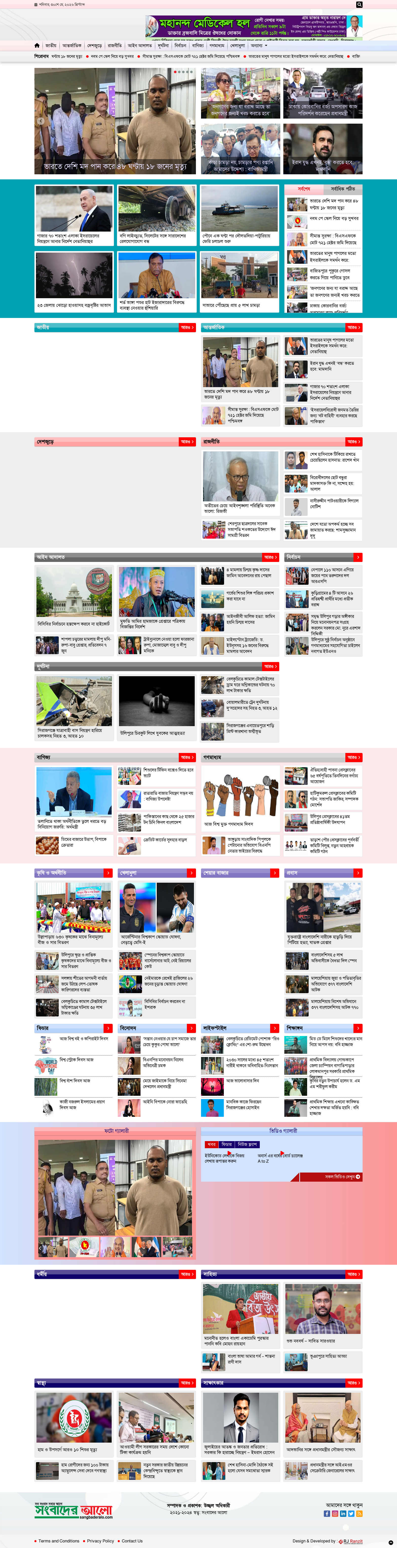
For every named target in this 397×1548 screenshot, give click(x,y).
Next (189, 1248)
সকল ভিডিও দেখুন (342, 1177)
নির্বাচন (180, 46)
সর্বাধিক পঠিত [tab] (343, 189)
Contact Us (132, 1541)
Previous (41, 1248)
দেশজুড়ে (94, 46)
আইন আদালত (140, 46)
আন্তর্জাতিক (72, 46)
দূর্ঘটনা (163, 46)
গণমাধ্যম (217, 46)
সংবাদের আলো (214, 1513)
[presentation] (41, 121)
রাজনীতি (115, 46)
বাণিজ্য (198, 46)
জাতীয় (51, 46)
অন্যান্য (256, 46)
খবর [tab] (211, 1144)
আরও (187, 327)
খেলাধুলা (237, 46)
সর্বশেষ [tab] (304, 189)
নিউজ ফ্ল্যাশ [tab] (247, 1144)
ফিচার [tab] (227, 1144)
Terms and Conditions (59, 1541)
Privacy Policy (100, 1541)
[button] (175, 72)
